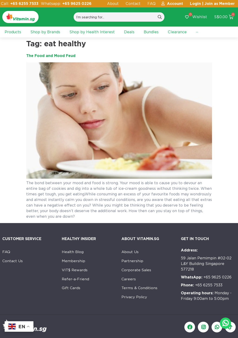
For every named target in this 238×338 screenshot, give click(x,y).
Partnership (132, 261)
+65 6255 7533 (201, 285)
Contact (133, 3)
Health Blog (73, 252)
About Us (130, 252)
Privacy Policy (134, 298)
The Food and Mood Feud (50, 56)
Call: (20, 3)
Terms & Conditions (139, 289)
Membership (73, 261)
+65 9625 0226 (206, 277)
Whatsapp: (66, 3)
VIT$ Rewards (75, 270)
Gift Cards (71, 289)
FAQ (151, 3)
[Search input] (114, 17)
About (113, 3)
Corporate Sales (136, 270)
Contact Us (12, 261)
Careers (128, 280)
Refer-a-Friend (75, 280)
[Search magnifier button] (159, 17)
